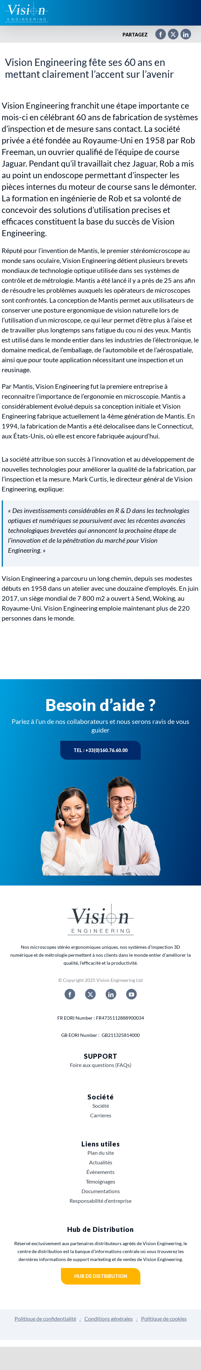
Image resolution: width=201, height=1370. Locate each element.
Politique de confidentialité (45, 1318)
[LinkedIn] (182, 34)
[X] (170, 34)
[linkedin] (111, 994)
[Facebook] (157, 34)
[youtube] (131, 994)
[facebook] (70, 994)
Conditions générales (108, 1318)
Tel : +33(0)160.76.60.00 (100, 750)
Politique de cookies (164, 1318)
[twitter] (90, 994)
